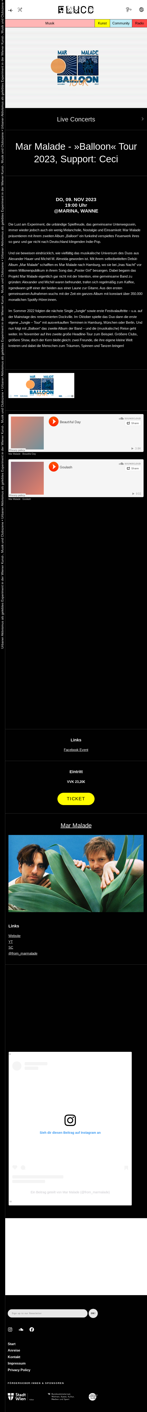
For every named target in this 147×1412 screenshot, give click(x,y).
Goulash (26, 499)
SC (10, 947)
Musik (49, 23)
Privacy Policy (19, 1370)
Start (11, 1344)
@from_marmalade (22, 953)
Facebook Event (76, 750)
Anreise (14, 1350)
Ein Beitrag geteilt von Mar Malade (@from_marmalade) (70, 1192)
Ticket (76, 798)
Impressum (17, 1363)
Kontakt (14, 1357)
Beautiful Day (29, 454)
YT (10, 942)
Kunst (102, 23)
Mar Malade (14, 454)
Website (14, 936)
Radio (139, 23)
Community (121, 23)
